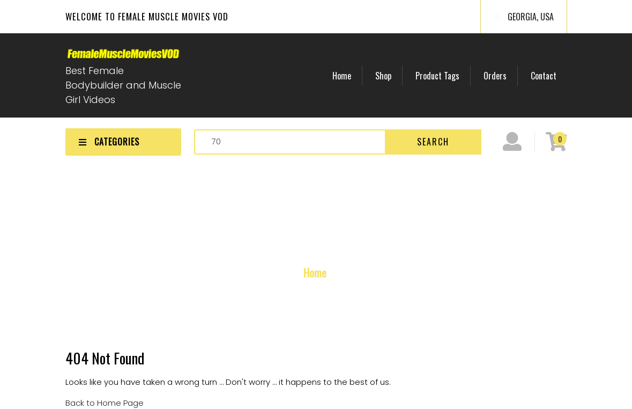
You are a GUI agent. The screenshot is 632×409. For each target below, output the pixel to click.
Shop (383, 75)
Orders (495, 75)
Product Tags (437, 75)
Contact (543, 75)
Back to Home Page (104, 402)
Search (433, 141)
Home (341, 75)
